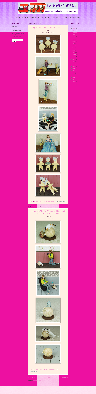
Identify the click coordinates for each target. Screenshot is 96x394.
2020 (74, 64)
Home (48, 377)
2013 (74, 79)
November (75, 34)
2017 (74, 70)
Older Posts (65, 377)
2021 (74, 61)
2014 (74, 77)
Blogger (57, 391)
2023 (74, 30)
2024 (74, 28)
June (74, 45)
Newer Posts (31, 377)
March (74, 52)
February (74, 54)
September (75, 39)
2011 (74, 84)
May (74, 47)
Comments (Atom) (37, 380)
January (74, 56)
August (74, 41)
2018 (74, 68)
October (74, 36)
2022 (74, 59)
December (75, 32)
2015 (74, 75)
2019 (74, 66)
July (73, 43)
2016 (74, 73)
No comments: (51, 201)
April (74, 50)
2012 (74, 81)
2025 (74, 26)
